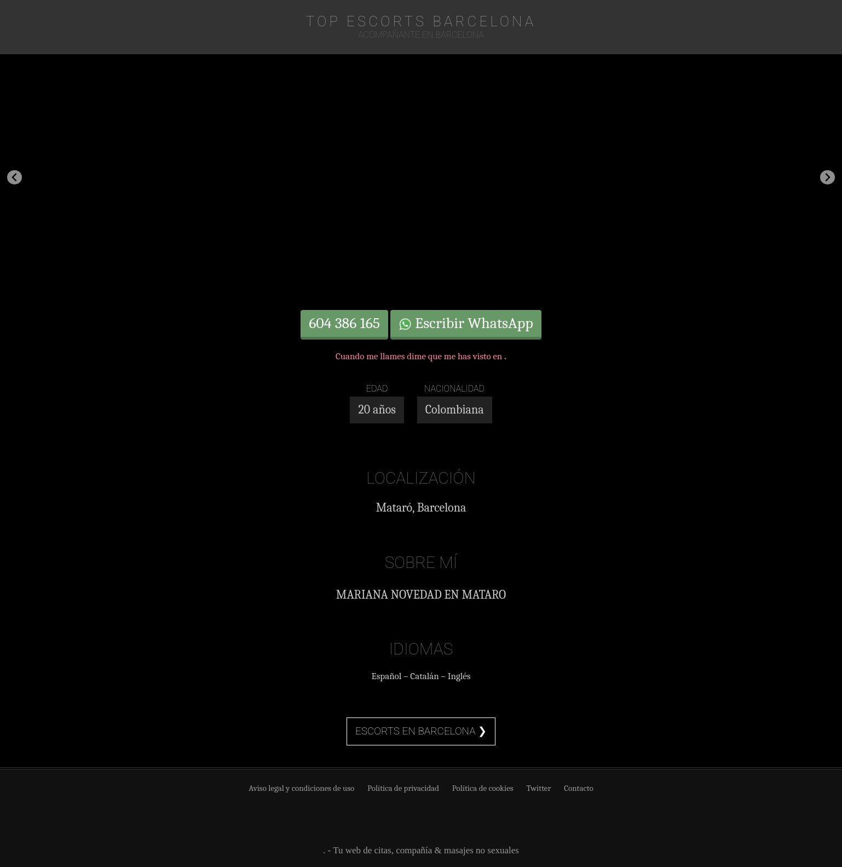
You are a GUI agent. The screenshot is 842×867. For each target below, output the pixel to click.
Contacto (578, 788)
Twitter (538, 788)
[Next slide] (827, 177)
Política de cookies (483, 788)
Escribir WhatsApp (466, 323)
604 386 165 (344, 323)
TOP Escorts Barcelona (421, 21)
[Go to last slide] (14, 177)
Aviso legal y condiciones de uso (301, 788)
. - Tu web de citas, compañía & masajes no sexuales (421, 850)
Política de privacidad (403, 788)
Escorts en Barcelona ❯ (421, 731)
